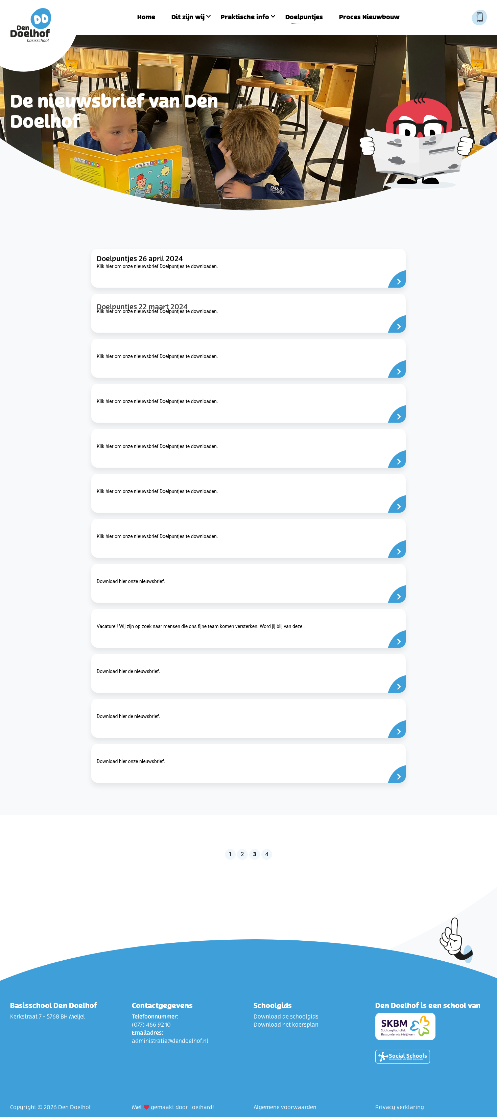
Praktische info (245, 17)
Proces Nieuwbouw (369, 17)
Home (146, 17)
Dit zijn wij (188, 17)
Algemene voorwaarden (285, 1107)
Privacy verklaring (399, 1107)
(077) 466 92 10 (151, 1025)
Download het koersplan (286, 1025)
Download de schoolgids (286, 1017)
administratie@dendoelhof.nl (170, 1041)
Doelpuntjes (304, 17)
